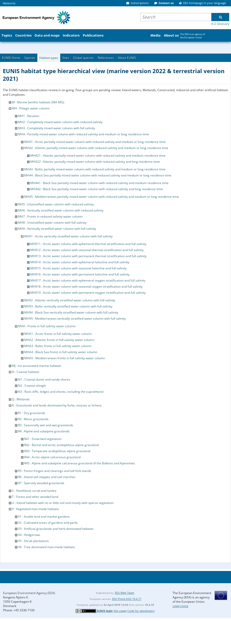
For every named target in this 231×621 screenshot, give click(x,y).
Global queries (83, 58)
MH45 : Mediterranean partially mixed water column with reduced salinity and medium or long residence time (101, 196)
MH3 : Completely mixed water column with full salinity (56, 128)
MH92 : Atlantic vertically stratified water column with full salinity (69, 300)
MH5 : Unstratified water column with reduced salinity (56, 204)
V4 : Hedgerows (29, 535)
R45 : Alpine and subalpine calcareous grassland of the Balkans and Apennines (79, 463)
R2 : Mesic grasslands (33, 419)
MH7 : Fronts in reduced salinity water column (50, 216)
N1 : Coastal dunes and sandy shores (44, 379)
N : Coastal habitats (25, 372)
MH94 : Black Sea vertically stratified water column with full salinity (71, 312)
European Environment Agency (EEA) (29, 593)
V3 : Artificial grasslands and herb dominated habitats (56, 529)
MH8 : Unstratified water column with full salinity (52, 222)
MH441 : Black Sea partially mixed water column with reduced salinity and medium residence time (99, 183)
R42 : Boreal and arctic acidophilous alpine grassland (61, 445)
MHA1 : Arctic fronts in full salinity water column (58, 334)
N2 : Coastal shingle (32, 385)
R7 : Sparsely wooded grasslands (41, 483)
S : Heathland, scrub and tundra (34, 490)
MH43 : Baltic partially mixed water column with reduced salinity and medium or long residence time (94, 169)
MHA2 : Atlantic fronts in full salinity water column (59, 340)
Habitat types (48, 58)
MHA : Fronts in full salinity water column (46, 326)
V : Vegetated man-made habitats (35, 509)
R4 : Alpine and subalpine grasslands (44, 431)
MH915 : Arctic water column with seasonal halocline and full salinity (78, 268)
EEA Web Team (124, 593)
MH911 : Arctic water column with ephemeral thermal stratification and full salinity (88, 244)
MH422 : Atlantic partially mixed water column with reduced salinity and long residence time (95, 161)
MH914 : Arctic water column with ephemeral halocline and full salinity (79, 262)
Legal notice (180, 606)
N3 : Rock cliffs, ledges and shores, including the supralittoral (60, 391)
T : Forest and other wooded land (35, 497)
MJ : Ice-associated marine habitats (36, 366)
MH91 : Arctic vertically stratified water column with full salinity (68, 236)
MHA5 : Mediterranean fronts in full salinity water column (64, 358)
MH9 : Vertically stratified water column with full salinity (57, 228)
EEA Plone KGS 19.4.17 (126, 599)
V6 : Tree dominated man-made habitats (46, 547)
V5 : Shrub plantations (33, 541)
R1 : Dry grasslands (31, 413)
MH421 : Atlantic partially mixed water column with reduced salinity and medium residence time (97, 155)
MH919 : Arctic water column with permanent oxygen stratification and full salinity (88, 292)
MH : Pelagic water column (31, 108)
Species (29, 58)
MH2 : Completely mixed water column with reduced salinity (60, 122)
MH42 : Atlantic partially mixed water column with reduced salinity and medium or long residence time (96, 148)
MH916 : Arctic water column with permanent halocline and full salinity (80, 274)
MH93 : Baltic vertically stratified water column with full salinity (68, 306)
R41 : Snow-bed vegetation (42, 439)
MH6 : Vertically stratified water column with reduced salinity (60, 210)
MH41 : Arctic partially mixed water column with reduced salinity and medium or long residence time (95, 142)
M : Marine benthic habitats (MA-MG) (38, 102)
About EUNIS (127, 58)
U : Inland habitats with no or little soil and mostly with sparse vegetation (63, 503)
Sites (65, 58)
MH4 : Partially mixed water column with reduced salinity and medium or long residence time (83, 134)
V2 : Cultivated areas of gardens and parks (48, 522)
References (106, 58)
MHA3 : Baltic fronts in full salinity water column (57, 346)
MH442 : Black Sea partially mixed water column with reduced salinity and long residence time (96, 189)
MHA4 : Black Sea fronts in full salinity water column (60, 352)
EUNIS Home (11, 58)
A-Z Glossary (220, 24)
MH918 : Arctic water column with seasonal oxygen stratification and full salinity (86, 286)
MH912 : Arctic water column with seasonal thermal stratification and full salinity (87, 250)
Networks (9, 3)
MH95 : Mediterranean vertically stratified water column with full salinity (75, 318)
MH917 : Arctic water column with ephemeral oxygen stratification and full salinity (87, 280)
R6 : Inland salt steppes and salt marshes (46, 477)
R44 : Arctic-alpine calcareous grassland (52, 457)
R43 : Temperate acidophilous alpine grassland (57, 451)
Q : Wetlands (21, 399)
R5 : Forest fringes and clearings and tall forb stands (54, 471)
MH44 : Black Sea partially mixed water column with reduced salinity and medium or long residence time (97, 175)
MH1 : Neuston (28, 116)
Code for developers (141, 611)
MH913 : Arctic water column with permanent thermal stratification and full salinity (88, 256)
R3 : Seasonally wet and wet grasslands (45, 425)
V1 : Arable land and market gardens (44, 516)
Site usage (120, 611)
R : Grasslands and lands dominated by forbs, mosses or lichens (57, 405)
